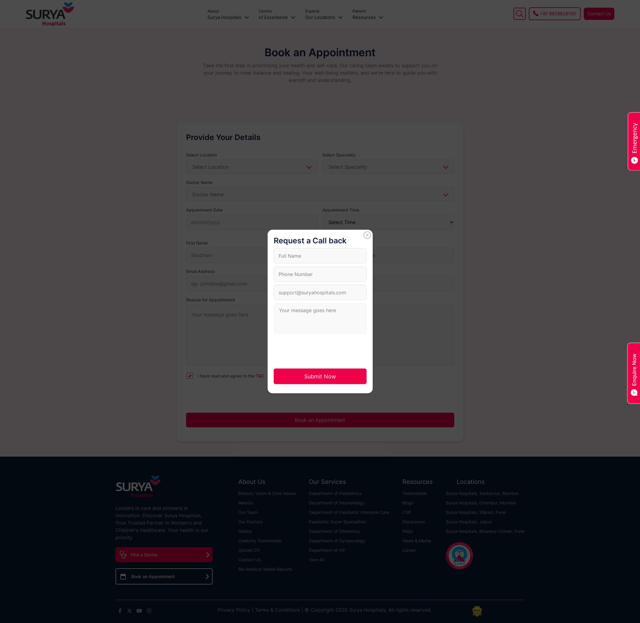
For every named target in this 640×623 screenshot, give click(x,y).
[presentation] (320, 351)
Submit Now (320, 376)
